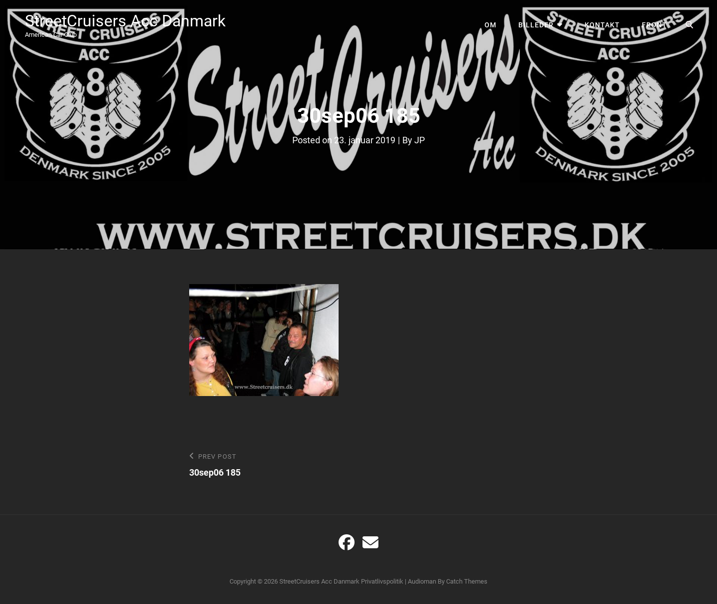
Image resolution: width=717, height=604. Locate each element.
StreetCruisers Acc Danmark (125, 20)
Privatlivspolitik (382, 581)
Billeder (536, 25)
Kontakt (602, 25)
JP (419, 140)
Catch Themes (466, 581)
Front (654, 25)
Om (490, 25)
